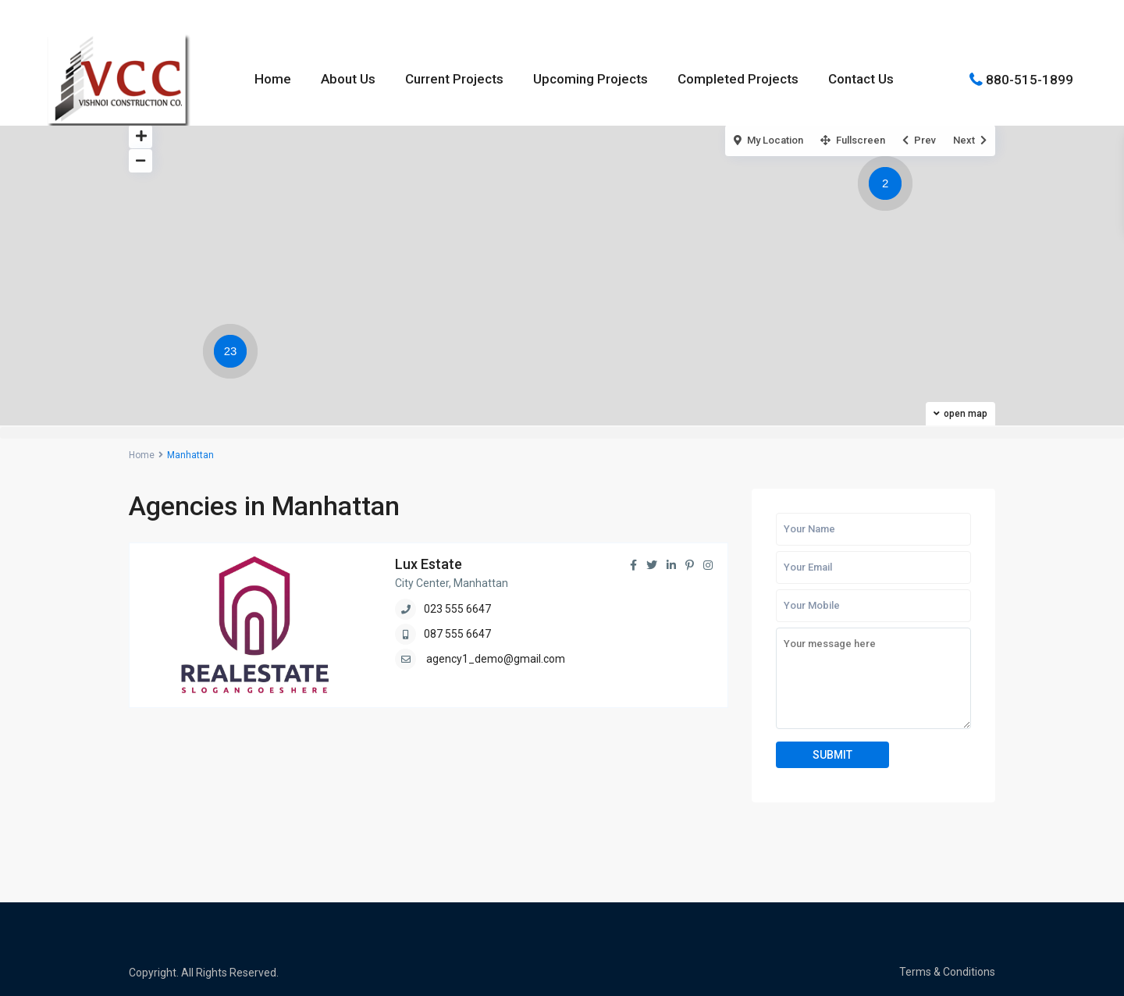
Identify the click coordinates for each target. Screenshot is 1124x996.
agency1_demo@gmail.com (495, 659)
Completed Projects (738, 79)
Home (272, 79)
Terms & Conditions (947, 972)
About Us (348, 79)
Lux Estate (428, 564)
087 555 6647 (457, 634)
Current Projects (454, 79)
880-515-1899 (1029, 79)
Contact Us (861, 79)
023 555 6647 (457, 609)
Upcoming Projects (590, 79)
